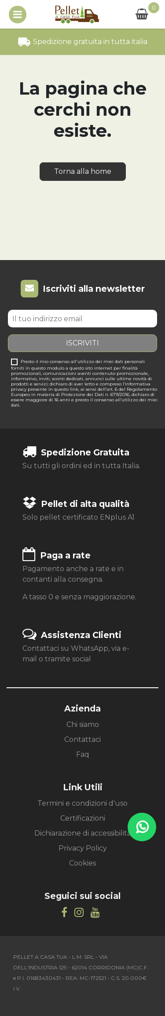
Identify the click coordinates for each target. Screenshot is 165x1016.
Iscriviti (82, 343)
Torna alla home (82, 171)
